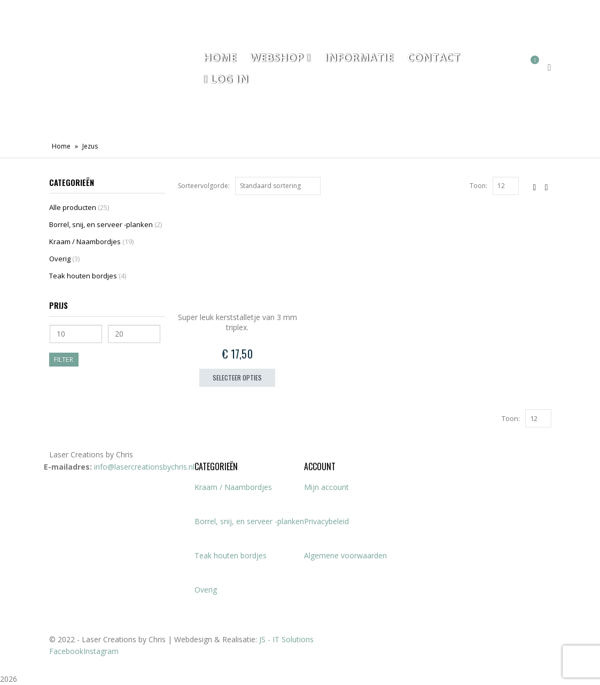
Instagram (101, 651)
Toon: (478, 185)
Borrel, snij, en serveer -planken (101, 224)
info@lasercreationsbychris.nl (144, 467)
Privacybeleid (326, 521)
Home (219, 57)
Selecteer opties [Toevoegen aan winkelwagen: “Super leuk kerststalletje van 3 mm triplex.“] (237, 377)
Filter (63, 359)
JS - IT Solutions (286, 639)
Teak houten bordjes (83, 276)
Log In (225, 79)
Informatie (358, 57)
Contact (433, 57)
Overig (60, 258)
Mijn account (326, 487)
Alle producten (72, 207)
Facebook (66, 651)
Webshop (276, 57)
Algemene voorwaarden (345, 555)
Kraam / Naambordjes (85, 241)
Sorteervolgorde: (204, 185)
